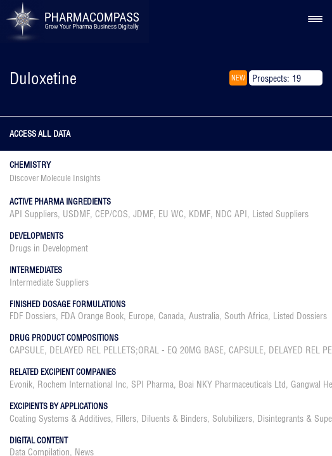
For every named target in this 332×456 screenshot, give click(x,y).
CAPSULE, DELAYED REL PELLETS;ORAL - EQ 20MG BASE (117, 350)
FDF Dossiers (33, 316)
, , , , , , (168, 316)
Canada (171, 316)
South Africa (246, 316)
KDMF (199, 214)
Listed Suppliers (280, 214)
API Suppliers (34, 214)
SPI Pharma (152, 384)
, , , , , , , (159, 214)
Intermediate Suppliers (49, 282)
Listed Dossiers (300, 316)
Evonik (21, 384)
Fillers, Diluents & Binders (161, 418)
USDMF (76, 214)
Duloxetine (43, 78)
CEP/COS (111, 214)
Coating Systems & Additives (60, 418)
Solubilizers (232, 418)
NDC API (231, 214)
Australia (204, 316)
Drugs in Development (49, 248)
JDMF (143, 214)
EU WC (171, 214)
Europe (141, 316)
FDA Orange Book (92, 316)
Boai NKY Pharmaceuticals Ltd (232, 384)
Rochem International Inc (81, 384)
